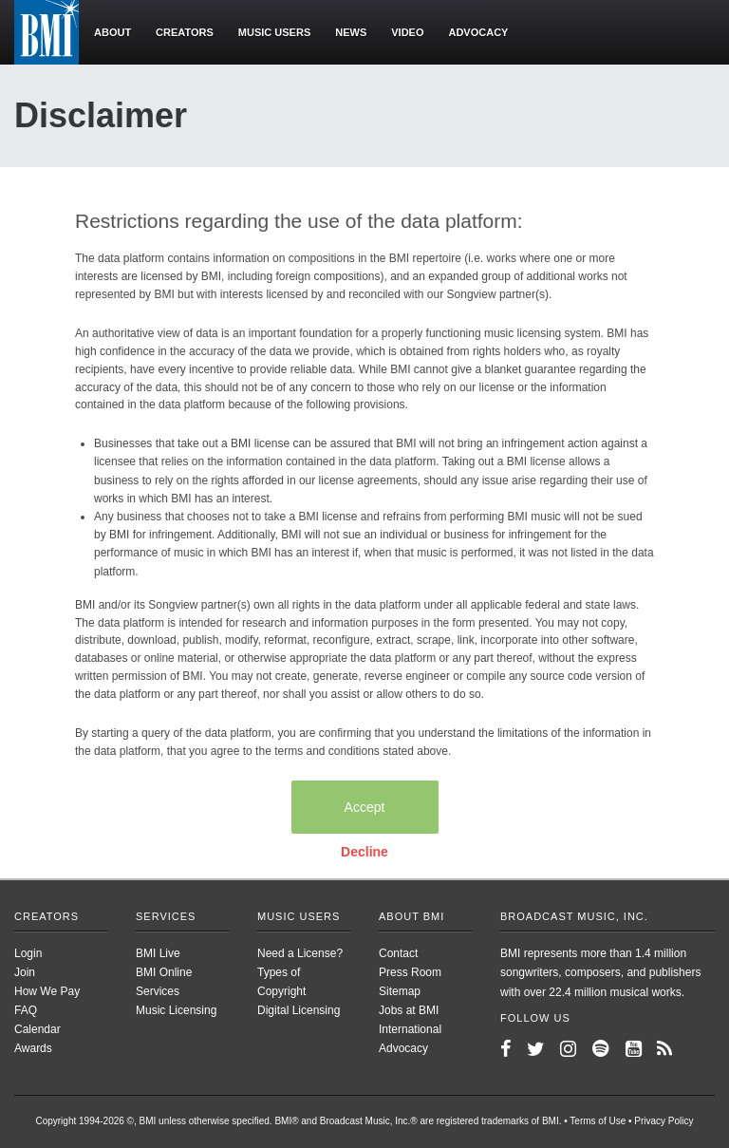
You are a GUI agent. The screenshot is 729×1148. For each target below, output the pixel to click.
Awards (33, 1048)
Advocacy (478, 32)
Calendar (37, 1029)
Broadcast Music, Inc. (574, 916)
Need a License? (300, 953)
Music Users (298, 916)
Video (407, 32)
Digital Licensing (298, 1010)
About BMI (411, 916)
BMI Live (158, 953)
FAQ (25, 1010)
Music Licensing (176, 1010)
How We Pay (47, 991)
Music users (274, 32)
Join (24, 972)
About (112, 32)
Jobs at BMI (409, 1010)
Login (28, 953)
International (410, 1029)
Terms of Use (598, 1121)
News (350, 32)
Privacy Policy (663, 1121)
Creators (185, 32)
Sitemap (400, 991)
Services (166, 916)
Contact (398, 953)
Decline (364, 851)
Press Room (410, 972)
